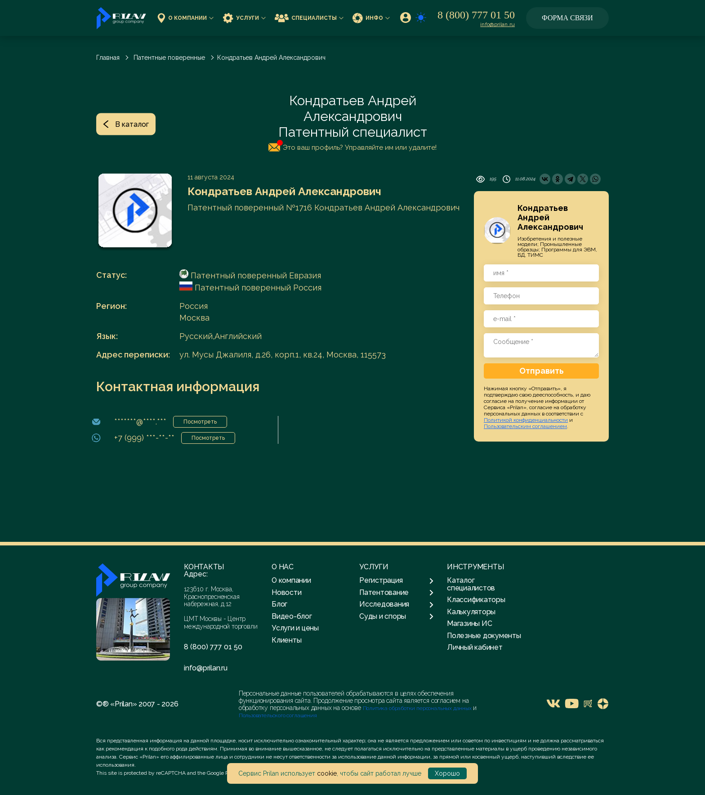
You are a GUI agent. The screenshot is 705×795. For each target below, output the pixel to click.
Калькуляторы (471, 611)
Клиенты (286, 640)
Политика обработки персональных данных (418, 708)
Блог (279, 604)
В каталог (126, 124)
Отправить (541, 370)
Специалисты (309, 18)
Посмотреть (200, 422)
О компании (185, 18)
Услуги (244, 18)
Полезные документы (484, 635)
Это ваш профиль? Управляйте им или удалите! (352, 146)
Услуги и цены (295, 628)
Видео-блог (292, 616)
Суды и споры (396, 616)
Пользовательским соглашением (525, 426)
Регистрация (396, 580)
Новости (286, 592)
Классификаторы (476, 599)
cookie (327, 773)
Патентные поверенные (169, 57)
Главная (108, 57)
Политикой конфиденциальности (526, 420)
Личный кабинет (475, 647)
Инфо (371, 18)
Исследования (396, 604)
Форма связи (567, 18)
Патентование (396, 592)
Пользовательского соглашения (278, 715)
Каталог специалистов (471, 584)
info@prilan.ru (497, 24)
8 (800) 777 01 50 (476, 15)
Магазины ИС (469, 623)
